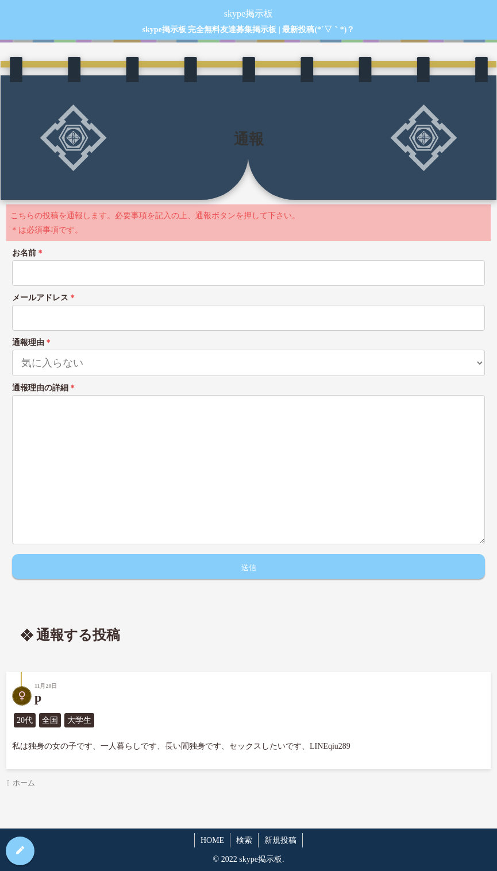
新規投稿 (280, 840)
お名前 (28, 253)
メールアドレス (44, 297)
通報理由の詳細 (44, 388)
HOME (212, 840)
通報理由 (32, 342)
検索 (244, 840)
